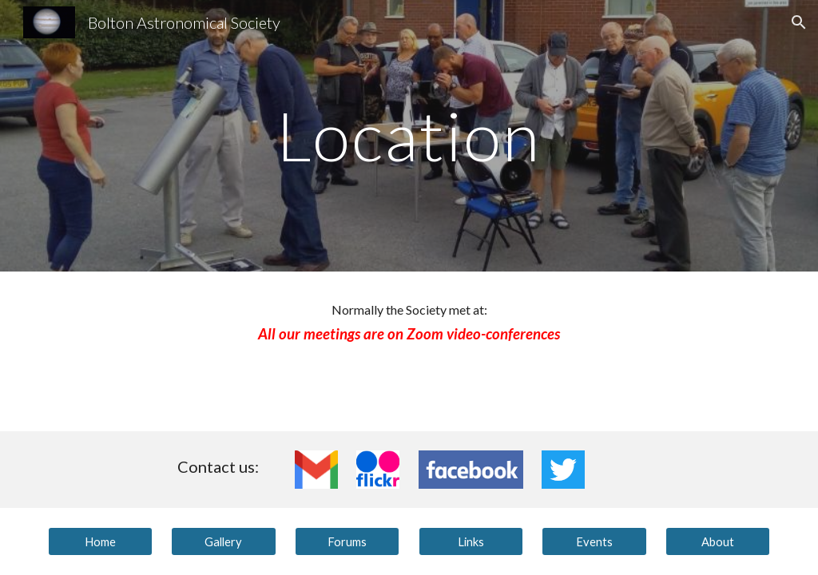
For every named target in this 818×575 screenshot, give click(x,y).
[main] (408, 135)
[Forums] (347, 541)
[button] (799, 22)
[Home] (100, 541)
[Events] (593, 541)
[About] (717, 541)
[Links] (470, 541)
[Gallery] (223, 541)
